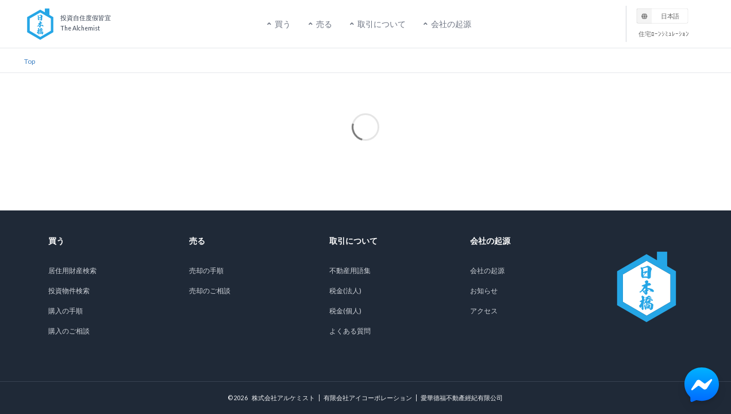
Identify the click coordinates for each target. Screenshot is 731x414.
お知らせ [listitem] (484, 290)
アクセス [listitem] (484, 310)
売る (319, 24)
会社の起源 (446, 24)
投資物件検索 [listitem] (69, 290)
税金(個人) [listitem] (345, 310)
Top (29, 61)
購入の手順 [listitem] (65, 310)
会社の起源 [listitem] (487, 270)
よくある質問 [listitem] (350, 331)
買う (278, 24)
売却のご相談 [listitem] (209, 290)
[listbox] (662, 15)
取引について (377, 24)
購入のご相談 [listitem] (69, 331)
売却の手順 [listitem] (206, 270)
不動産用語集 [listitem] (350, 270)
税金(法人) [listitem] (345, 290)
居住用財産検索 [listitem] (72, 270)
